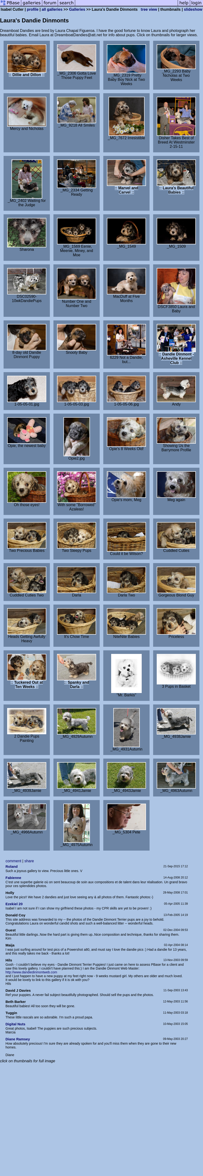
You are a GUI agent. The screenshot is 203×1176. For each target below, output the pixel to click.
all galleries (52, 9)
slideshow (193, 9)
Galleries (77, 9)
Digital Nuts (15, 1024)
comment (13, 861)
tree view (149, 9)
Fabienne (13, 878)
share (29, 861)
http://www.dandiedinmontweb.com (31, 972)
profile (32, 9)
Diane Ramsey (17, 1039)
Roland (11, 866)
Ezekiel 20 (14, 904)
